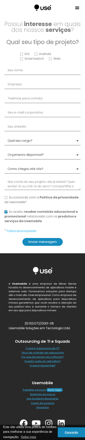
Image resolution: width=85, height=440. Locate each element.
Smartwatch (34, 58)
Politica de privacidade (21, 231)
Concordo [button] (71, 432)
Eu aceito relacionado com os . (41, 216)
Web (57, 58)
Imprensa (42, 407)
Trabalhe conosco (34, 390)
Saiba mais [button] (28, 437)
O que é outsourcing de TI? (43, 348)
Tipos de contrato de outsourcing (42, 352)
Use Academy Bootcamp (42, 398)
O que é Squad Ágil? (43, 365)
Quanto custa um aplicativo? (42, 361)
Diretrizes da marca (42, 394)
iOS (27, 54)
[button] (77, 8)
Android (45, 54)
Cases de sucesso (42, 403)
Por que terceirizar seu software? (42, 357)
